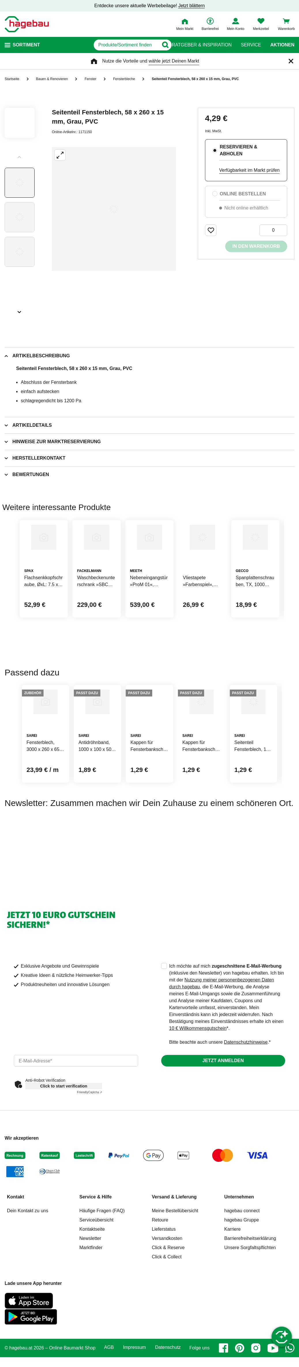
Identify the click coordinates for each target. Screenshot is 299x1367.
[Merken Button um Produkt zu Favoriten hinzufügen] (211, 230)
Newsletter (90, 1297)
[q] (99, 44)
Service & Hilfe (95, 1256)
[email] (76, 1120)
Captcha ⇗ (89, 1151)
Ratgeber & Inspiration (202, 45)
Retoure (160, 1279)
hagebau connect (242, 1270)
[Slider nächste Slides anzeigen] (20, 310)
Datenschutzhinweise (246, 1101)
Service (251, 45)
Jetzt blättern (191, 5)
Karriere (232, 1288)
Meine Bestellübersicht (175, 1270)
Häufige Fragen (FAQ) (102, 1270)
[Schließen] (290, 61)
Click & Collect (167, 1316)
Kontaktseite (92, 1288)
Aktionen (282, 45)
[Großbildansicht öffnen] (114, 209)
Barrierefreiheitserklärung (250, 1297)
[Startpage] (27, 24)
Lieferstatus (164, 1288)
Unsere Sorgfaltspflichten (250, 1306)
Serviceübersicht (96, 1279)
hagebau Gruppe (241, 1279)
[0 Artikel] (273, 230)
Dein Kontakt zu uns (27, 1270)
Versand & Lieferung (174, 1256)
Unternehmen (239, 1256)
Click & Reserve (168, 1306)
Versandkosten (167, 1297)
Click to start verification (63, 1145)
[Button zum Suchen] (160, 44)
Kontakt (15, 1256)
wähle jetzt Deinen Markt (173, 60)
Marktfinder (90, 1306)
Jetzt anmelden (223, 1119)
